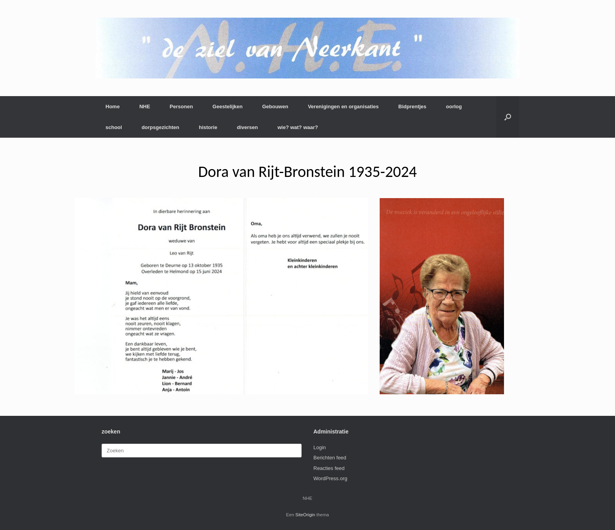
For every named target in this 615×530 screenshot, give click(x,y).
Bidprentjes (412, 106)
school (114, 127)
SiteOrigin (305, 514)
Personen (181, 106)
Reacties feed (329, 468)
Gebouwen (275, 106)
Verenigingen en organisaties (343, 106)
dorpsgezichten (160, 127)
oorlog (454, 106)
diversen (247, 127)
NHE (144, 106)
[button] (507, 117)
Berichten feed (329, 458)
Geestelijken (228, 106)
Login (319, 447)
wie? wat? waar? (297, 127)
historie (208, 127)
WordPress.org (330, 478)
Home (113, 106)
